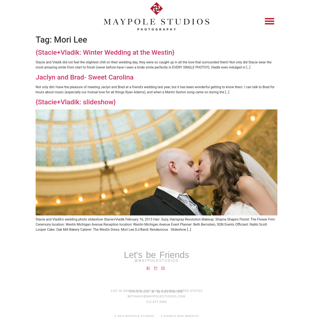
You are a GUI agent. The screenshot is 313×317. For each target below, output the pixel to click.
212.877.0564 (156, 303)
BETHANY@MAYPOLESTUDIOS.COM (156, 297)
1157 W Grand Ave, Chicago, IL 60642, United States (156, 292)
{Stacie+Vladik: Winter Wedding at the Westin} (105, 52)
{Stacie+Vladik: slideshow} (76, 102)
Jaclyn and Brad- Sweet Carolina (85, 77)
